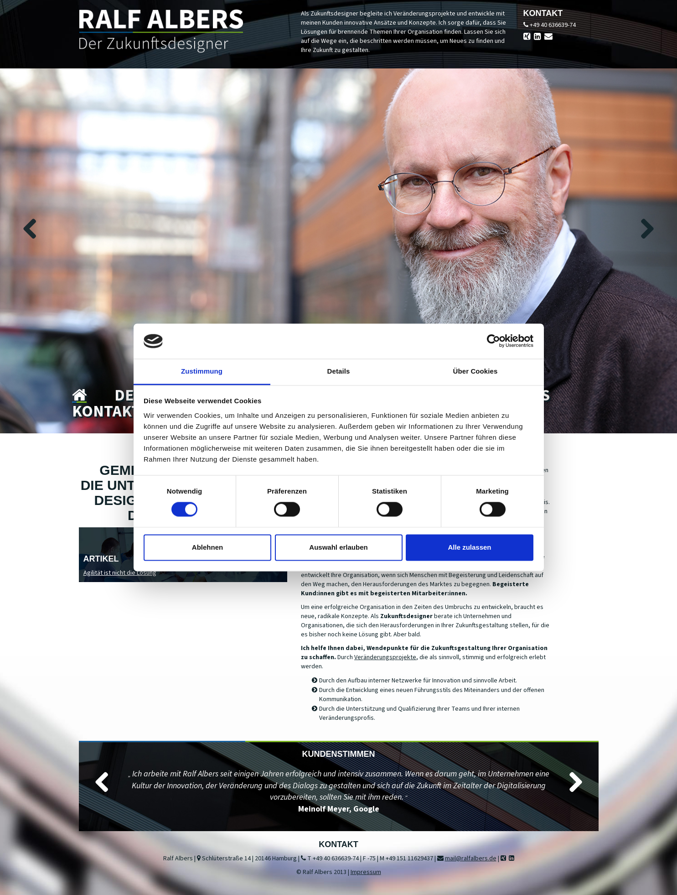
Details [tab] (338, 371)
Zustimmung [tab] (201, 371)
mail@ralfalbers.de (470, 858)
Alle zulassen (469, 547)
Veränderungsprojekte (385, 657)
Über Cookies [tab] (475, 371)
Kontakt (106, 411)
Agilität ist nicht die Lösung (119, 573)
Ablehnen (207, 547)
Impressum (366, 872)
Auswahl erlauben (338, 547)
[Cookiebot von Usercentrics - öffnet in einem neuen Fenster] (493, 341)
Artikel (101, 558)
